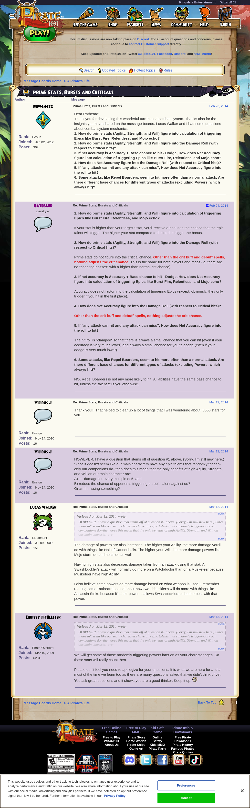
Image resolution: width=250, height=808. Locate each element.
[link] (125, 763)
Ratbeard (43, 206)
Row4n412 (43, 107)
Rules (168, 70)
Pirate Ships (136, 745)
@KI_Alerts (202, 54)
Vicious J (43, 403)
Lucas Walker (43, 507)
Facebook (164, 54)
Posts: (25, 147)
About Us (112, 745)
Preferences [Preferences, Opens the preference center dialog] (186, 787)
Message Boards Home (43, 81)
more (221, 514)
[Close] (242, 792)
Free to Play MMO (136, 730)
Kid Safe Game (157, 730)
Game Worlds (136, 741)
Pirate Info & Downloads (182, 730)
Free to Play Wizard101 (112, 739)
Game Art (136, 748)
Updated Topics (113, 70)
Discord (143, 39)
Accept (186, 800)
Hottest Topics (145, 70)
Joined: (26, 142)
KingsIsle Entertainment (197, 2)
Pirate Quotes (183, 752)
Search (88, 70)
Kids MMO (157, 745)
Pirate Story (136, 737)
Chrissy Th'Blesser (43, 617)
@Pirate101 (147, 54)
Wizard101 (228, 2)
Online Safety (157, 739)
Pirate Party (157, 748)
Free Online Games (111, 730)
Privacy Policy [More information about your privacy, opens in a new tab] (114, 797)
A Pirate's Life (78, 81)
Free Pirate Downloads (182, 739)
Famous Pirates (182, 748)
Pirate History (183, 745)
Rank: (25, 137)
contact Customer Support (149, 44)
